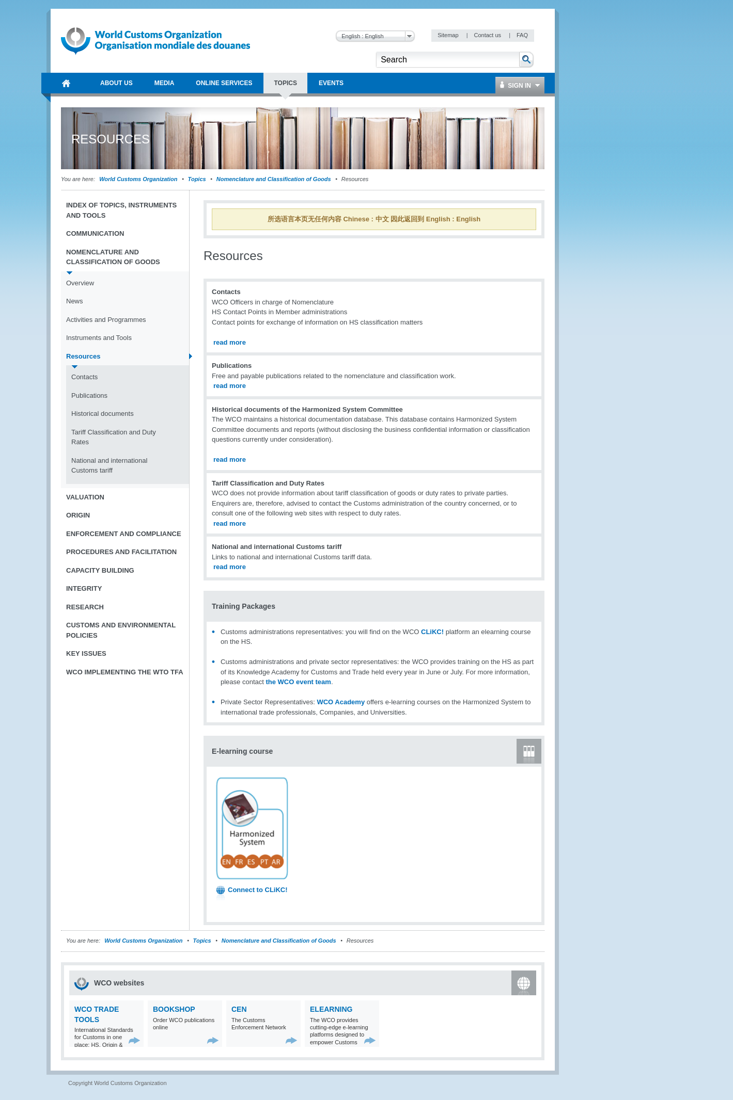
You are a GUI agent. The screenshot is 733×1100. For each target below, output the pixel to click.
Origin (78, 515)
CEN (239, 1009)
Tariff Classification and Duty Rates (113, 437)
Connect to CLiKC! (258, 890)
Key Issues (86, 653)
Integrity (84, 588)
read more (229, 342)
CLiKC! (432, 632)
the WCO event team (298, 682)
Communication (95, 233)
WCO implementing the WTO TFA (124, 672)
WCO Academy (341, 702)
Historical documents (102, 413)
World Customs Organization (139, 179)
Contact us (488, 35)
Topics (197, 179)
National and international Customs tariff (109, 466)
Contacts (84, 377)
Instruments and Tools (99, 338)
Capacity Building (100, 570)
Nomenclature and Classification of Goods (273, 179)
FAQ (522, 35)
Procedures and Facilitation (121, 552)
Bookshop (174, 1009)
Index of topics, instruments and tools (121, 210)
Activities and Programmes (106, 319)
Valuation (85, 497)
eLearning (331, 1009)
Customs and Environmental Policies (121, 630)
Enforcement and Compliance (123, 534)
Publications (89, 395)
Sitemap (449, 35)
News (74, 301)
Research (85, 607)
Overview (80, 283)
